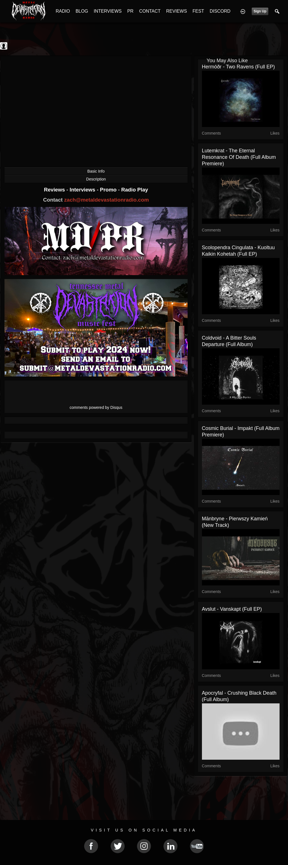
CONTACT (150, 11)
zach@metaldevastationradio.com (106, 200)
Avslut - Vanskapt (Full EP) (232, 609)
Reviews (55, 190)
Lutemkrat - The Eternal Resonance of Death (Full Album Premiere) (239, 157)
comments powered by (96, 407)
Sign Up (260, 11)
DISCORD (220, 11)
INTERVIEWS (108, 11)
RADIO (63, 11)
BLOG (82, 11)
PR (130, 11)
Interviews (82, 190)
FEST (198, 11)
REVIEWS (176, 11)
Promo (109, 190)
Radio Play (134, 190)
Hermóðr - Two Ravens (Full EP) (238, 67)
